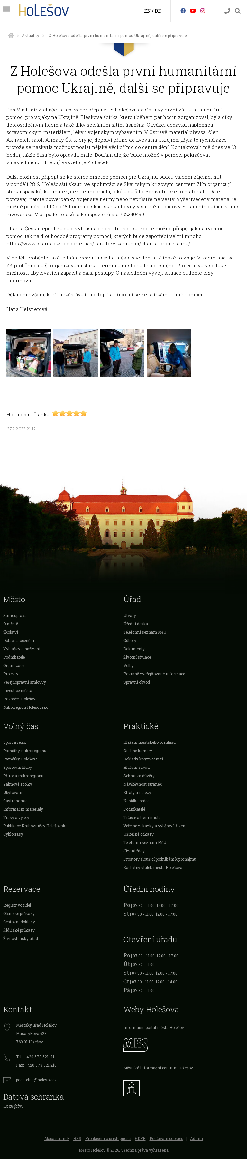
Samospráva (15, 615)
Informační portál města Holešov (154, 1027)
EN (147, 11)
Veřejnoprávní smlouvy (24, 682)
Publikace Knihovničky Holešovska (35, 825)
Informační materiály (23, 809)
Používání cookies (166, 1138)
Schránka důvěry (139, 775)
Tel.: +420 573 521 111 (35, 1056)
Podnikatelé (14, 657)
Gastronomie (15, 800)
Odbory (130, 640)
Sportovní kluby (17, 767)
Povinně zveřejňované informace (154, 673)
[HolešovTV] (192, 10)
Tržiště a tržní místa (142, 817)
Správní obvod (137, 682)
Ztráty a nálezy (137, 792)
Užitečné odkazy (139, 834)
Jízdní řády (134, 850)
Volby (128, 665)
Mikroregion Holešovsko (25, 707)
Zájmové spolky (17, 783)
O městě (10, 623)
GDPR (140, 1138)
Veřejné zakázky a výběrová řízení (155, 825)
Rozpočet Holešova (20, 698)
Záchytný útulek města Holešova (153, 867)
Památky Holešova (20, 758)
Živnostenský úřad (20, 938)
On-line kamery (138, 750)
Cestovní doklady (19, 921)
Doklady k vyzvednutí (143, 758)
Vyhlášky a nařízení (21, 648)
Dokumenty (134, 648)
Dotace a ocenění (18, 640)
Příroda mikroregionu (23, 775)
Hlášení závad (137, 767)
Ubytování (12, 792)
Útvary (130, 615)
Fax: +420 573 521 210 (36, 1064)
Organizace (13, 665)
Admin (196, 1138)
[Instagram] (202, 10)
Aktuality (30, 35)
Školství (10, 632)
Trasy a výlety (16, 817)
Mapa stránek (56, 1138)
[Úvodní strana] (11, 35)
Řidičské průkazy (19, 930)
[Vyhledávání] (238, 11)
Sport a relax (14, 742)
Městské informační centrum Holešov (158, 1067)
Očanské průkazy (19, 913)
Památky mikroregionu (24, 750)
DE (158, 11)
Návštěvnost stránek (143, 783)
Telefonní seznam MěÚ (145, 632)
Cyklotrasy (13, 834)
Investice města (17, 690)
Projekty (10, 673)
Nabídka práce (136, 800)
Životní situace (137, 657)
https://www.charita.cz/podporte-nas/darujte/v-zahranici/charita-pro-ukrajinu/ (98, 243)
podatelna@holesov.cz (36, 1079)
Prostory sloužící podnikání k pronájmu (160, 859)
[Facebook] (183, 10)
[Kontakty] (227, 11)
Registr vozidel (17, 905)
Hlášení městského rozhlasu (150, 742)
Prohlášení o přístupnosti (108, 1138)
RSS (77, 1138)
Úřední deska (136, 623)
